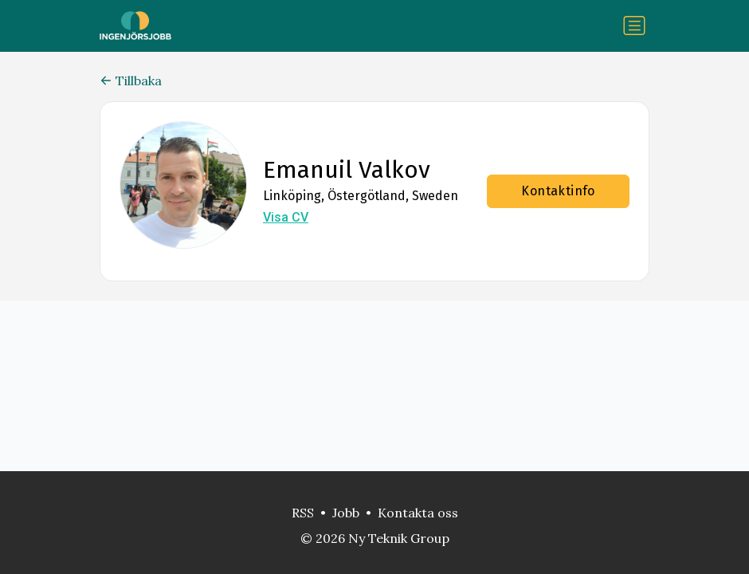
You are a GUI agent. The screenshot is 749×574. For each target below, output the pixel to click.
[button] (183, 185)
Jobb (345, 513)
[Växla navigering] (634, 25)
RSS (303, 513)
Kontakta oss (418, 513)
